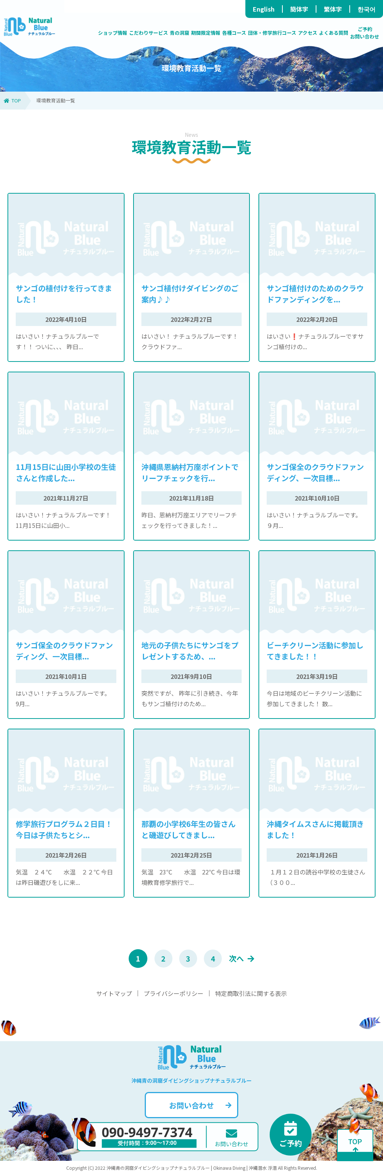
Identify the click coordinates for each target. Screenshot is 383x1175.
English (264, 9)
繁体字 (333, 9)
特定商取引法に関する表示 (251, 993)
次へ (244, 959)
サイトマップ (114, 993)
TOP (12, 100)
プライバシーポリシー (173, 993)
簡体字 (299, 9)
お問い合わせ (200, 1105)
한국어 (367, 9)
